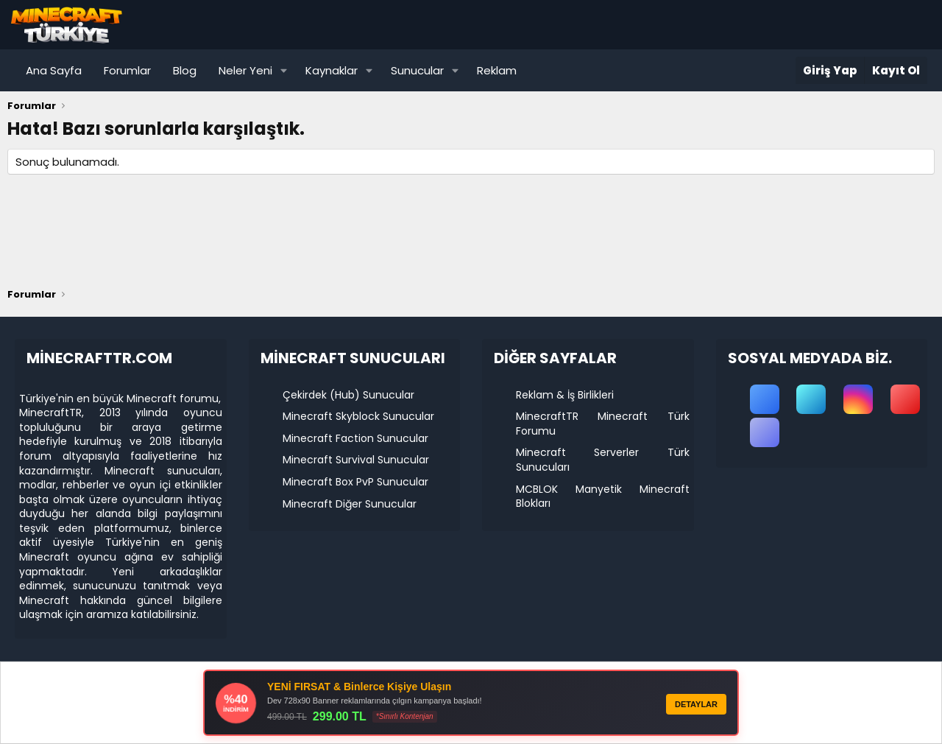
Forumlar (127, 70)
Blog (184, 70)
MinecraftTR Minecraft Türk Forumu (603, 423)
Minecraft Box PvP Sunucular (355, 481)
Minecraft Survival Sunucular (356, 459)
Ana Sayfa (54, 70)
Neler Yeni (245, 70)
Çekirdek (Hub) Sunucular (348, 394)
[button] (284, 70)
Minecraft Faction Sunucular (355, 438)
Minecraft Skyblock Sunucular (358, 416)
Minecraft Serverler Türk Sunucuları (603, 459)
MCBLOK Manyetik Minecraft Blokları (603, 496)
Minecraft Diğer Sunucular (350, 503)
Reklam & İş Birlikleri (565, 394)
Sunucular (417, 70)
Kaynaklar (331, 70)
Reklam (497, 70)
